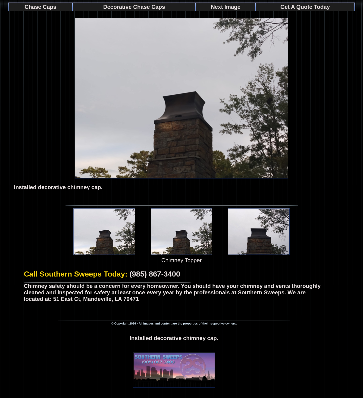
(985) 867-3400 (154, 274)
